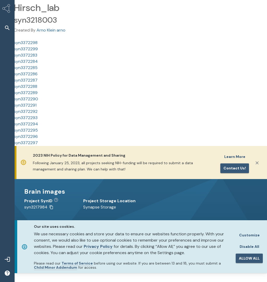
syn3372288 (25, 86)
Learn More (234, 156)
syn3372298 (26, 42)
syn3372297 (26, 142)
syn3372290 (26, 99)
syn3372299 (26, 49)
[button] (7, 28)
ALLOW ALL (249, 258)
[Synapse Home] (7, 9)
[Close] (257, 163)
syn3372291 (25, 105)
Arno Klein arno (51, 30)
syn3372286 (26, 74)
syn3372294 (26, 124)
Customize (249, 235)
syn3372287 (26, 80)
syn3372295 (26, 130)
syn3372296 (26, 136)
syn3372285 (26, 67)
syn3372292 (26, 111)
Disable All (249, 246)
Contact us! (234, 168)
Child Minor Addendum (55, 267)
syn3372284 (26, 61)
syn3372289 (26, 92)
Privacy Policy (98, 246)
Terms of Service (77, 263)
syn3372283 (25, 55)
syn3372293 (26, 117)
